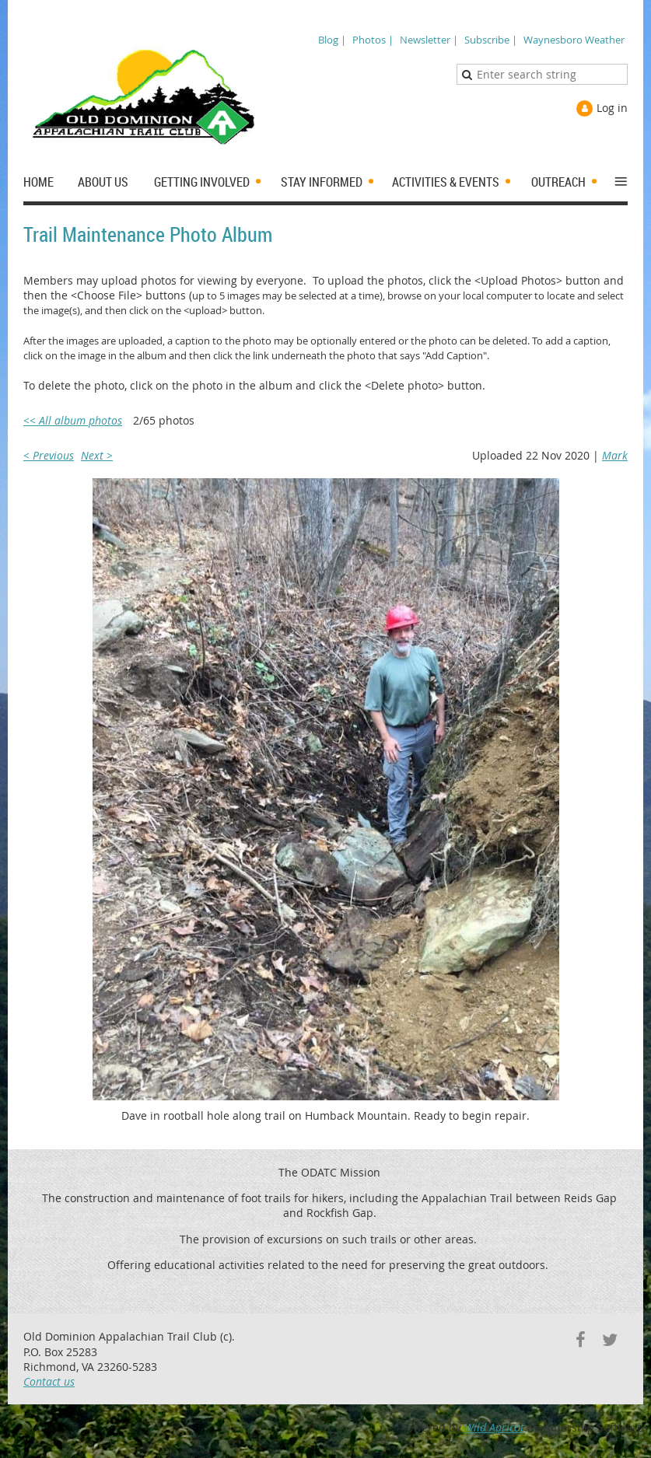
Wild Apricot (494, 1427)
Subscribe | (490, 40)
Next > (97, 455)
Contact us (49, 1381)
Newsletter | (429, 40)
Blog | (332, 40)
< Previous (48, 455)
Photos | (373, 40)
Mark (615, 455)
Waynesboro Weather (574, 40)
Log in (612, 107)
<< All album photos (72, 420)
